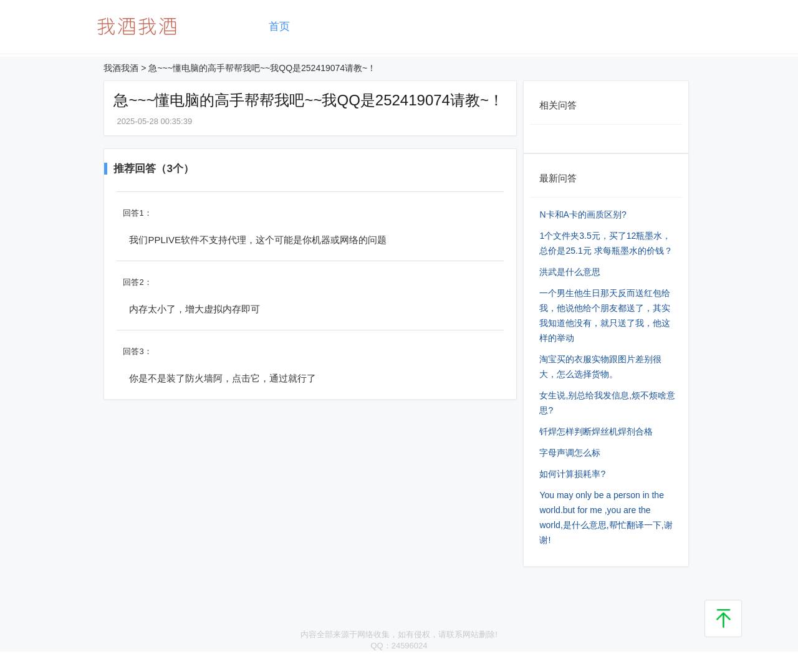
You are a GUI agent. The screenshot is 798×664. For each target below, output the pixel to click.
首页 (279, 26)
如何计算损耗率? (572, 474)
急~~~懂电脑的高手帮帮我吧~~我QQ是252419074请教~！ (262, 68)
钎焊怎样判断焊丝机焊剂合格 (596, 431)
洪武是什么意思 (569, 272)
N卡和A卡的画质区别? (582, 214)
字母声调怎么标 (569, 453)
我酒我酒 (120, 68)
